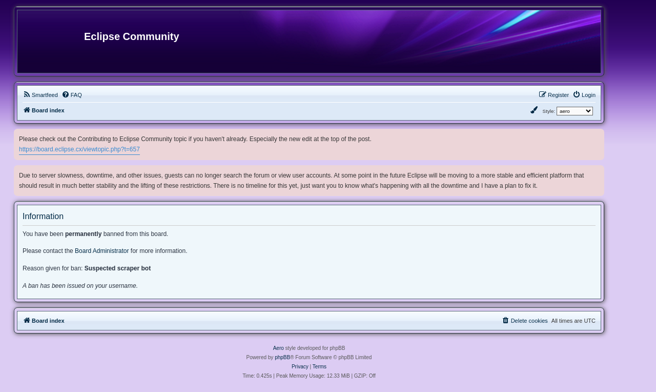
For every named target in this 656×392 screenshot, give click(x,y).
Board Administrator (102, 250)
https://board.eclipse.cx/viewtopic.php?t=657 (79, 149)
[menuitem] (40, 95)
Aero (278, 348)
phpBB (282, 357)
